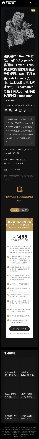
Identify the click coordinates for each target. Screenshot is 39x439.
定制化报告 (31, 433)
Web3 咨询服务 (7, 434)
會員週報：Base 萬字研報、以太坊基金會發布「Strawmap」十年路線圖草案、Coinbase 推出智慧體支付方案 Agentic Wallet (11, 417)
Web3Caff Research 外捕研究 (22, 427)
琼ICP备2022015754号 (15, 431)
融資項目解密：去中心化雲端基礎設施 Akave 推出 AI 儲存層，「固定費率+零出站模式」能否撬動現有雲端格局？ (27, 395)
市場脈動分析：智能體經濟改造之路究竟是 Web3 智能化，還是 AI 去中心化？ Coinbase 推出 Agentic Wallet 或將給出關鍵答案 (27, 417)
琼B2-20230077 (6, 431)
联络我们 (23, 436)
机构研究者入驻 (16, 433)
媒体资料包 (17, 436)
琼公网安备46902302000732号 (29, 431)
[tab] (16, 215)
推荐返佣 (15, 434)
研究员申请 (7, 433)
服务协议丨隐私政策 (29, 434)
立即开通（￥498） (19, 329)
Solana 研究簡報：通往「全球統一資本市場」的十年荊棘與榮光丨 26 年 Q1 (11, 395)
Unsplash (19, 163)
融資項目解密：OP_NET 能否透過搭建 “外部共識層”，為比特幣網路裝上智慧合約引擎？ (11, 373)
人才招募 (20, 434)
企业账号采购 (24, 433)
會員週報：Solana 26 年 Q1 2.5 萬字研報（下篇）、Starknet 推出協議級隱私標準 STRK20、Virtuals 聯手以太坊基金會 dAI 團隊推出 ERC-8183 (27, 373)
